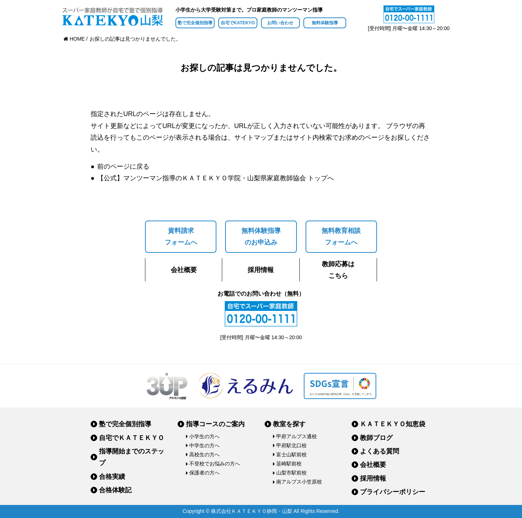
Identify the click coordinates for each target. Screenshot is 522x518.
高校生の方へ (204, 454)
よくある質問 (379, 451)
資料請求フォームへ (181, 236)
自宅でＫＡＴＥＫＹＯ (131, 437)
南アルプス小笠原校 (299, 482)
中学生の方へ (204, 445)
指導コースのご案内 (215, 424)
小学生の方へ (204, 436)
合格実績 (112, 476)
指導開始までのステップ (131, 457)
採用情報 (261, 270)
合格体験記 (115, 490)
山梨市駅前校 (291, 473)
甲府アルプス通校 (296, 436)
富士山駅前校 (291, 454)
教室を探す (289, 424)
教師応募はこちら (338, 269)
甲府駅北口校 (291, 445)
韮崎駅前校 (289, 463)
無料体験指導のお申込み (261, 236)
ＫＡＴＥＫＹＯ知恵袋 (392, 424)
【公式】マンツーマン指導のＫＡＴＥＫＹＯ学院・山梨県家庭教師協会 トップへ (215, 178)
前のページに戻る (123, 166)
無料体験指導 (325, 22)
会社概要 (184, 270)
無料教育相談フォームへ (341, 236)
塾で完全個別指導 (195, 22)
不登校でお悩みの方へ (214, 463)
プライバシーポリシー (392, 492)
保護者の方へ (204, 473)
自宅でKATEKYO (238, 22)
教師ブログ (376, 437)
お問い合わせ (280, 22)
